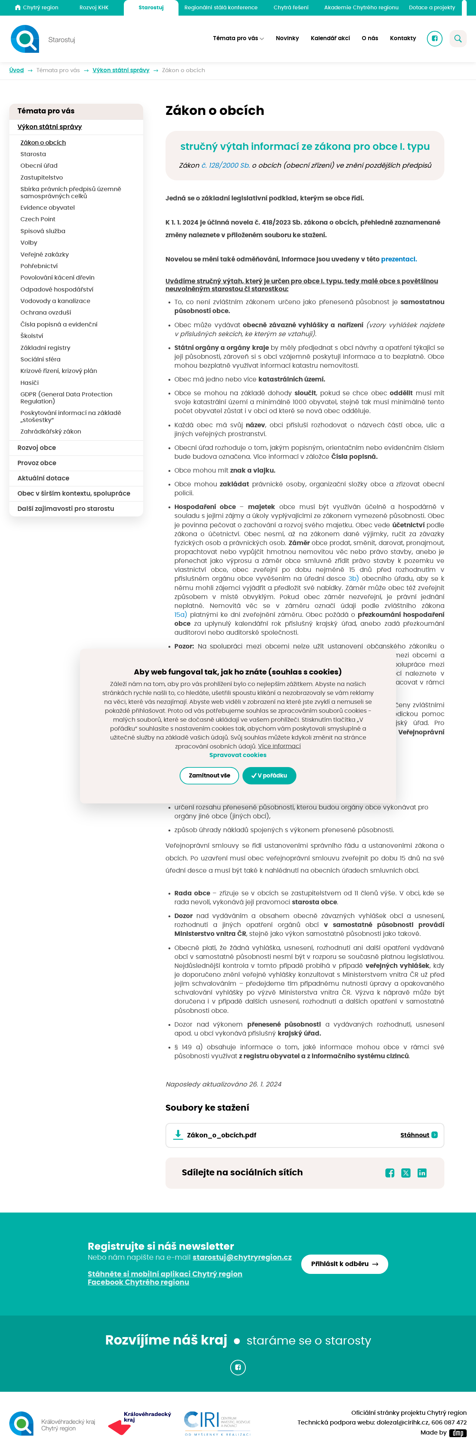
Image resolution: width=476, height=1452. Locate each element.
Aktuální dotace (43, 478)
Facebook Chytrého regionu (138, 1283)
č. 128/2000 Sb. (226, 165)
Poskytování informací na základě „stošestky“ (70, 417)
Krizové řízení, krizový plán (58, 371)
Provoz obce (36, 463)
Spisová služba (42, 231)
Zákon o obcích (43, 143)
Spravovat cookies (238, 755)
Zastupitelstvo (41, 178)
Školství (31, 336)
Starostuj (151, 7)
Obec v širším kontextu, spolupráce (73, 493)
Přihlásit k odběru (340, 1264)
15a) (180, 615)
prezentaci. (399, 259)
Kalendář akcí (330, 39)
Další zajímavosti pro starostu (65, 509)
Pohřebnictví (39, 266)
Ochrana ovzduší (45, 313)
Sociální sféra (40, 360)
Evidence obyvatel (47, 208)
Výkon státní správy (121, 70)
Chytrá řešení (291, 7)
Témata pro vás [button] (235, 39)
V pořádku (269, 775)
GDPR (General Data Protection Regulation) (66, 398)
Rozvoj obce (36, 448)
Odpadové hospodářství (56, 290)
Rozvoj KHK (94, 7)
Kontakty (403, 39)
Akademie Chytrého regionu (361, 7)
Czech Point (37, 219)
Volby (28, 243)
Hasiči (29, 383)
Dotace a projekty (432, 7)
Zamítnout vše (209, 776)
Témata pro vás (58, 70)
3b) (353, 579)
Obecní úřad (39, 166)
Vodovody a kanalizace (55, 301)
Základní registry (45, 348)
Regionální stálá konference (221, 7)
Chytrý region (36, 7)
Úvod (16, 70)
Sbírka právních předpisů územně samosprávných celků (70, 193)
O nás (370, 39)
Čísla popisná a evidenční (58, 325)
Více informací (279, 746)
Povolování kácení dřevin (57, 278)
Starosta (33, 154)
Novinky (287, 39)
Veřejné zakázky (44, 255)
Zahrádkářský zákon (50, 432)
